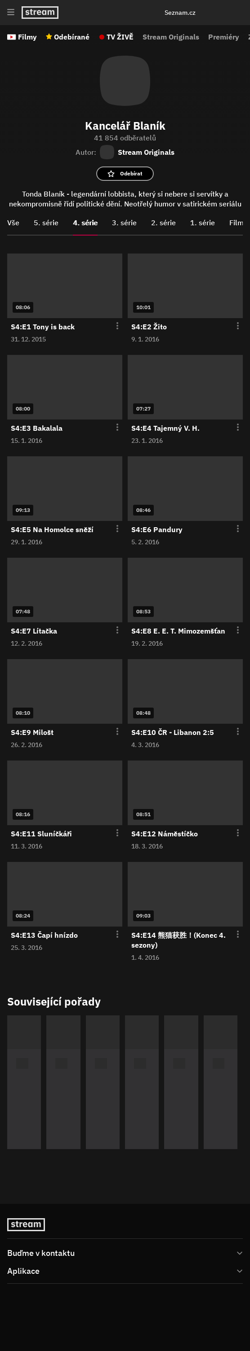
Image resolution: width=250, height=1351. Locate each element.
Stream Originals (171, 36)
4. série (85, 222)
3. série (124, 222)
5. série (46, 222)
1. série (202, 222)
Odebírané (71, 36)
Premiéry (223, 36)
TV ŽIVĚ (120, 36)
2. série (163, 222)
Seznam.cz (180, 12)
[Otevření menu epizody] (112, 326)
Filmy (27, 36)
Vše (13, 222)
